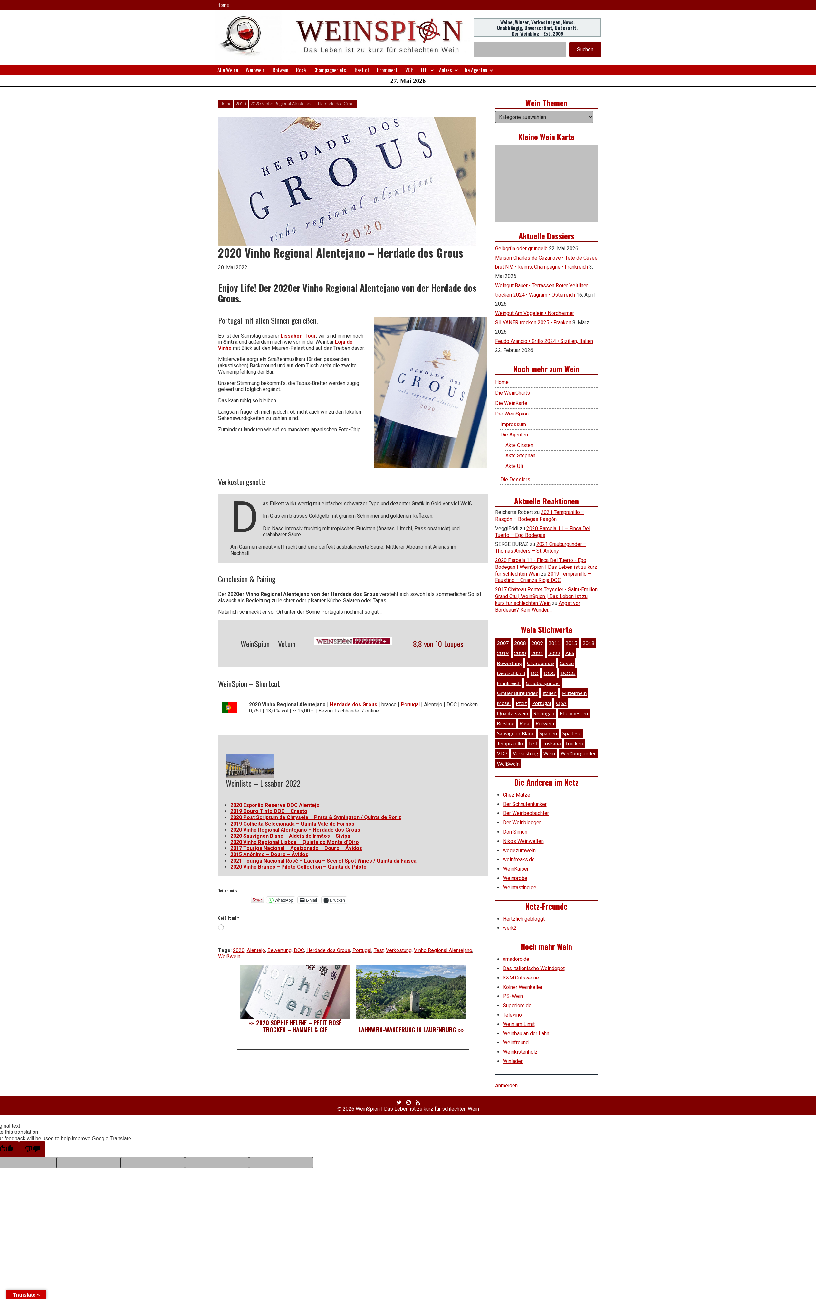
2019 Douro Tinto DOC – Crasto (268, 811)
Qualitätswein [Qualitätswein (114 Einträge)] (512, 713)
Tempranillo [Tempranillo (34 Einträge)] (510, 743)
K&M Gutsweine (521, 978)
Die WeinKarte (511, 403)
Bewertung (279, 950)
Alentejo (256, 950)
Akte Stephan (520, 456)
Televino (512, 1015)
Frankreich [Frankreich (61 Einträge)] (509, 683)
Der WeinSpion (512, 414)
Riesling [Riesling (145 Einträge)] (505, 723)
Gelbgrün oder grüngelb (521, 248)
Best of (362, 70)
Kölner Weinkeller (522, 987)
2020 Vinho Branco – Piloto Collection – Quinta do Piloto (298, 867)
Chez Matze (516, 795)
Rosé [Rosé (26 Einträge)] (525, 723)
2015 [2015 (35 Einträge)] (571, 643)
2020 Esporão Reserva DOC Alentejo (275, 805)
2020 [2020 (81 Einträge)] (520, 653)
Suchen (585, 49)
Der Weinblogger (522, 822)
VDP (409, 70)
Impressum (513, 424)
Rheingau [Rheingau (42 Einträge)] (543, 713)
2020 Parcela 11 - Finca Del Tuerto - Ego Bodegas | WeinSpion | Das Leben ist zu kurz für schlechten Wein (546, 567)
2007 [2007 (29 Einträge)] (503, 643)
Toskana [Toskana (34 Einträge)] (551, 743)
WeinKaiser (516, 869)
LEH (424, 70)
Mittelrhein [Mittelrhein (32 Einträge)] (574, 693)
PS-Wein (513, 996)
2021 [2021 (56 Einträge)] (537, 653)
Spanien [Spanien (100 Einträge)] (548, 733)
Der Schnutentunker (525, 804)
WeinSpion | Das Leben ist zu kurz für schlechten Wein (417, 1109)
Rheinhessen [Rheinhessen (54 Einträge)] (574, 713)
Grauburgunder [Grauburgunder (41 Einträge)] (543, 683)
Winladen (513, 1061)
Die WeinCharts (512, 393)
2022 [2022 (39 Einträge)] (554, 653)
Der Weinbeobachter (526, 813)
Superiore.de (517, 1005)
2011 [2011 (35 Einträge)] (554, 643)
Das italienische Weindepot (534, 968)
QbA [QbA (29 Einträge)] (561, 703)
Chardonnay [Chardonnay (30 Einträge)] (540, 663)
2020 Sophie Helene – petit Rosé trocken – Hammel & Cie (298, 1026)
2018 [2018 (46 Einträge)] (588, 643)
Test (379, 950)
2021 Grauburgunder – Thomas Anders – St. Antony (540, 547)
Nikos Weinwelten (523, 841)
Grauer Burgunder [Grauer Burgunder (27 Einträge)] (517, 693)
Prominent (387, 70)
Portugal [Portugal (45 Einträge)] (541, 703)
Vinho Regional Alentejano (443, 950)
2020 (240, 103)
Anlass (445, 70)
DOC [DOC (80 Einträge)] (549, 673)
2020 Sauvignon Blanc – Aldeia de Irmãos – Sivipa (290, 836)
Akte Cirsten (519, 445)
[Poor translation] (32, 1149)
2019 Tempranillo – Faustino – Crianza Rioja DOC (543, 577)
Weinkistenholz (520, 1052)
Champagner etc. (330, 70)
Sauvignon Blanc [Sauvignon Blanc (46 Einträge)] (515, 733)
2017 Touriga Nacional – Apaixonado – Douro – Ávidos (296, 848)
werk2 (510, 928)
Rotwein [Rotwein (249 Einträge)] (544, 723)
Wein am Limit (519, 1024)
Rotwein (280, 70)
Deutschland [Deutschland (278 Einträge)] (511, 673)
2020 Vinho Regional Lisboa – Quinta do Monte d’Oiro (294, 842)
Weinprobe (515, 878)
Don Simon (515, 832)
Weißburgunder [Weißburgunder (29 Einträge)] (578, 753)
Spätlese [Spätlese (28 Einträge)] (571, 733)
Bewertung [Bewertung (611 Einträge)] (509, 663)
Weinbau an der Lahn (526, 1033)
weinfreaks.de (519, 859)
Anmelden (506, 1086)
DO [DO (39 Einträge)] (535, 673)
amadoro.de (516, 959)
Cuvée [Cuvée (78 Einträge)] (567, 663)
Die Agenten (475, 70)
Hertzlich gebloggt (524, 919)
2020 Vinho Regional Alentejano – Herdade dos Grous (295, 830)
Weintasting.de (519, 887)
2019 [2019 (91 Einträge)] (503, 653)
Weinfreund (516, 1042)
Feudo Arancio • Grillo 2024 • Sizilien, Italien (544, 341)
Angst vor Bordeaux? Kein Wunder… (537, 606)
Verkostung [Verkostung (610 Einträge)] (525, 753)
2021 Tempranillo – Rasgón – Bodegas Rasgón (539, 515)
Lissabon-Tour (298, 336)
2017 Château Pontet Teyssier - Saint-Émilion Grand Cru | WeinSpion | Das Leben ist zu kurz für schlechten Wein (546, 596)
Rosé (301, 70)
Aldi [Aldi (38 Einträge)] (569, 653)
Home (223, 5)
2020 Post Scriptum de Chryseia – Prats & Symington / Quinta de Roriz (315, 817)
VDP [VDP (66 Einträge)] (502, 753)
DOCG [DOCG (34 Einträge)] (567, 673)
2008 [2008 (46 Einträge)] (520, 643)
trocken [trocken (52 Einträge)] (574, 743)
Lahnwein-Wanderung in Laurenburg (407, 1030)
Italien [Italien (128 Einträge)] (550, 693)
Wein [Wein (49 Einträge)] (549, 753)
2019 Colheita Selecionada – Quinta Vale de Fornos (292, 824)
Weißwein (255, 70)
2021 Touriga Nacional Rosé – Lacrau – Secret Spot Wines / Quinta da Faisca (323, 861)
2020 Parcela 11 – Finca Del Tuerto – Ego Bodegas (542, 531)
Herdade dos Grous (328, 950)
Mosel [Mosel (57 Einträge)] (504, 703)
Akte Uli (514, 466)
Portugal (410, 705)
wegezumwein (519, 850)
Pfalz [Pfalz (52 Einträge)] (521, 703)
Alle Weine (227, 70)
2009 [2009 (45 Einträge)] (537, 643)
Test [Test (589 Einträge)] (533, 743)
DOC (299, 950)
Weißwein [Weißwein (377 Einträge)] (508, 763)
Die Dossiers (515, 479)
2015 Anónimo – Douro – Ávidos (269, 854)
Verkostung (399, 950)
